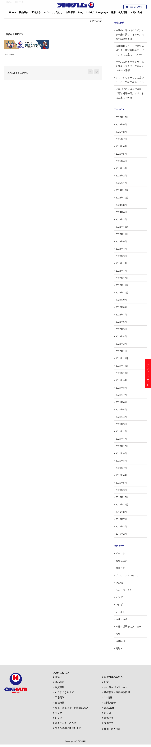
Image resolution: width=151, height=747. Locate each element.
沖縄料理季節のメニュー (129, 626)
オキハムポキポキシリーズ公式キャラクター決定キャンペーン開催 (130, 66)
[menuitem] (12, 12)
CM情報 (108, 697)
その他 (119, 582)
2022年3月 (121, 343)
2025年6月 (121, 146)
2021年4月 (121, 416)
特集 (118, 633)
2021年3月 (121, 424)
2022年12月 (122, 278)
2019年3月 (121, 526)
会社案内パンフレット (116, 687)
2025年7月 (121, 139)
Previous (97, 21)
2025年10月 (122, 117)
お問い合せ (110, 702)
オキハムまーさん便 (65, 723)
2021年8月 (121, 387)
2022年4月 (121, 336)
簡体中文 (108, 723)
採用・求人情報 (112, 729)
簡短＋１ (120, 648)
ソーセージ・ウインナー (129, 575)
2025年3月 (121, 168)
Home (58, 677)
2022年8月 (121, 307)
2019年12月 (122, 497)
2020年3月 (121, 490)
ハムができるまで (64, 692)
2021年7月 (121, 394)
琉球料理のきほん (113, 677)
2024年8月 (121, 205)
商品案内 (59, 682)
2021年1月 (121, 438)
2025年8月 (121, 131)
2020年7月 (121, 468)
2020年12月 (122, 446)
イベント (120, 553)
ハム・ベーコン (124, 590)
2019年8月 (121, 511)
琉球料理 (120, 641)
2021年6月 (121, 402)
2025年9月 (121, 124)
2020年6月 (121, 475)
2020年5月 (121, 482)
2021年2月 (121, 431)
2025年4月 (121, 161)
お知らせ (120, 568)
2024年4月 (121, 212)
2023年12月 (122, 226)
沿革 (106, 682)
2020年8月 (121, 460)
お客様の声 (121, 560)
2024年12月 (122, 190)
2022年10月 (122, 292)
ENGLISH (109, 707)
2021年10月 (122, 373)
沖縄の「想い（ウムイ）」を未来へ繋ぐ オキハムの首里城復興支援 (130, 34)
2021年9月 (121, 380)
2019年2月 (121, 533)
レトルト (120, 611)
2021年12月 (122, 358)
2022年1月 (121, 351)
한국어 (107, 712)
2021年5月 (121, 409)
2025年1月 (121, 183)
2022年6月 (121, 321)
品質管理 (59, 687)
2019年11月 (122, 504)
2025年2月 (121, 175)
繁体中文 (108, 717)
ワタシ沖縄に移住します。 (69, 728)
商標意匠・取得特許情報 (117, 692)
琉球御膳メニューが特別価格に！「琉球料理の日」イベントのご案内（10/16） (130, 50)
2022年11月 (122, 285)
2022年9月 (121, 300)
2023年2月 (121, 263)
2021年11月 (122, 365)
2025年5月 (121, 153)
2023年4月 (121, 248)
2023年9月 (121, 241)
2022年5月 (121, 329)
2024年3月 (121, 219)
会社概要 (59, 702)
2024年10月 (122, 197)
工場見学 (59, 697)
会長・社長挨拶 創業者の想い (71, 707)
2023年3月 (121, 256)
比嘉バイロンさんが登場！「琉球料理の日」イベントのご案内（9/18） (130, 93)
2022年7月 (121, 314)
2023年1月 (121, 270)
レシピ (119, 604)
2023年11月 (122, 234)
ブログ (58, 712)
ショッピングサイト (135, 7)
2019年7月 (121, 519)
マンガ (119, 597)
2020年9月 (121, 453)
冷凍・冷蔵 (121, 619)
